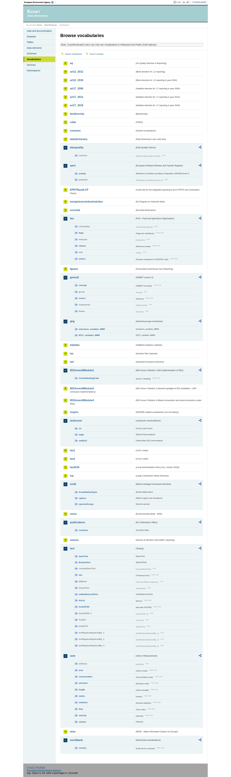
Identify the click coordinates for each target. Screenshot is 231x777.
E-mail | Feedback (36, 767)
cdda (73, 122)
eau (80, 575)
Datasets (31, 36)
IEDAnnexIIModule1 (82, 370)
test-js (82, 600)
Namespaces (33, 70)
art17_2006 (76, 88)
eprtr (73, 165)
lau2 (72, 458)
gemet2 (74, 277)
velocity (82, 715)
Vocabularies (34, 59)
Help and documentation (39, 31)
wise (73, 731)
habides (75, 345)
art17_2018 (76, 105)
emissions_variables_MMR (92, 329)
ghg (72, 321)
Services (31, 65)
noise (73, 513)
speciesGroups (86, 504)
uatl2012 (83, 440)
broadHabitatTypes (88, 492)
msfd (73, 484)
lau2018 (74, 467)
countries (83, 530)
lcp (72, 475)
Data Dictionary (50, 25)
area (81, 670)
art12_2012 (76, 71)
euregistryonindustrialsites (86, 201)
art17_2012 (76, 97)
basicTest (83, 556)
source (82, 298)
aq (71, 63)
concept (83, 285)
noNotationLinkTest (88, 594)
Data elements (34, 48)
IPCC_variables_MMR (89, 335)
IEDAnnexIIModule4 (82, 400)
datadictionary (78, 139)
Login (178, 2)
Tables (30, 42)
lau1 (72, 450)
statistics (83, 702)
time (81, 709)
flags (81, 233)
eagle (81, 434)
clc (80, 428)
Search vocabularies (73, 54)
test (72, 548)
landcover (76, 420)
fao (72, 218)
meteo (82, 696)
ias (71, 353)
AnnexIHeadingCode (89, 378)
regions (82, 498)
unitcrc (82, 259)
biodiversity (77, 113)
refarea (82, 246)
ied (72, 361)
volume (82, 722)
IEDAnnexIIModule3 (82, 388)
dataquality (76, 147)
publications (77, 522)
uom (72, 655)
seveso (74, 540)
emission (83, 683)
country (82, 748)
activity (82, 173)
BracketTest (84, 562)
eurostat (75, 210)
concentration (85, 676)
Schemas (31, 53)
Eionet (39, 25)
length (82, 689)
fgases (74, 269)
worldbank (76, 740)
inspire (74, 412)
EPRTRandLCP (79, 189)
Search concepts (96, 54)
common (75, 130)
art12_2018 (76, 80)
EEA (40, 2)
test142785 (84, 607)
